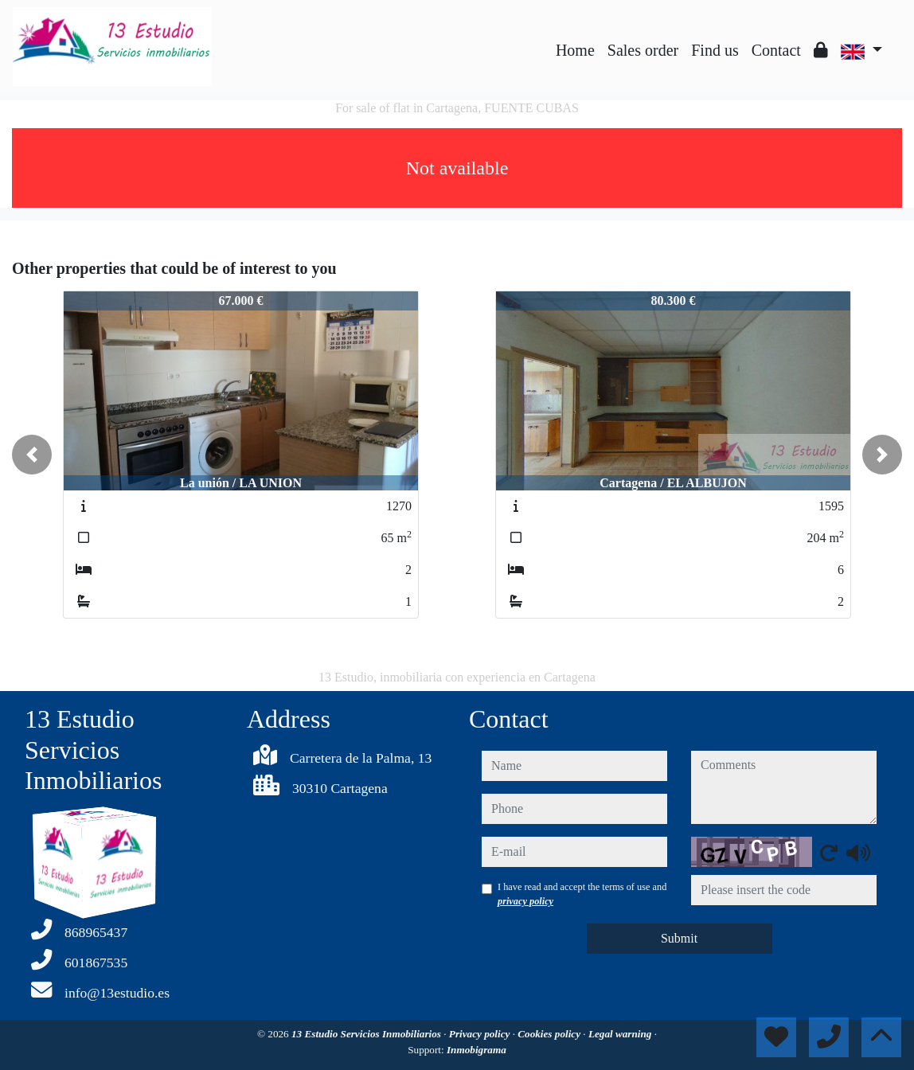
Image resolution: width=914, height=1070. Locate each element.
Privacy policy (481, 1034)
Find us (714, 50)
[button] (32, 454)
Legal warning (621, 1034)
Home (575, 50)
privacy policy (525, 901)
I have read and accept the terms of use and (582, 894)
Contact (776, 50)
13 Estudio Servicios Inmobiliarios (367, 1034)
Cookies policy (550, 1034)
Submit (679, 938)
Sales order (642, 50)
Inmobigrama (476, 1050)
